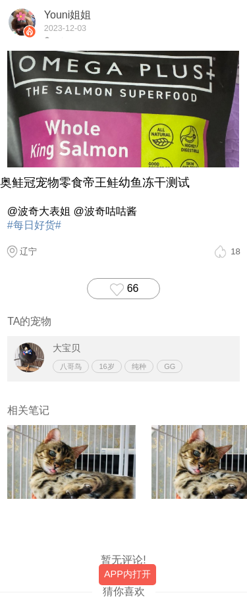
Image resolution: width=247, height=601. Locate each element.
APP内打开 (127, 574)
